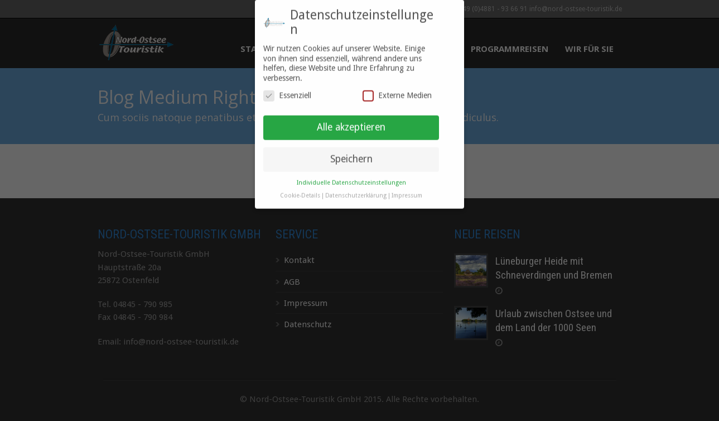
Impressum (407, 189)
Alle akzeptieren (351, 121)
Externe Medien (397, 90)
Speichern (351, 153)
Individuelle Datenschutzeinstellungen (351, 176)
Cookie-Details (300, 189)
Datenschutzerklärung (356, 189)
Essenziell (287, 90)
